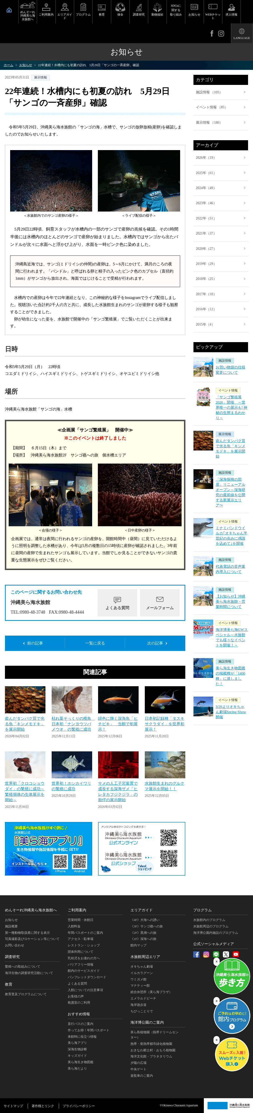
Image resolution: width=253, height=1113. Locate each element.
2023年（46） (206, 203)
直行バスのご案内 (80, 1024)
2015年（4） (205, 324)
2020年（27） (206, 249)
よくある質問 (117, 608)
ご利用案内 (46, 14)
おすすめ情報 (79, 1014)
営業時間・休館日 (80, 920)
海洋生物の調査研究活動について (29, 973)
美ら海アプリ (77, 1043)
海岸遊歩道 (138, 1005)
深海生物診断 (77, 1049)
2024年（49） (206, 188)
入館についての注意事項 (85, 990)
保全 (120, 14)
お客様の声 (76, 996)
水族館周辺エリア (145, 957)
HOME (9, 10)
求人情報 (231, 14)
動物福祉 (157, 14)
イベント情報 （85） (212, 107)
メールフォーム (160, 608)
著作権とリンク (43, 1106)
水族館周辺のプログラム (211, 926)
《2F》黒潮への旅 (143, 933)
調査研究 (139, 14)
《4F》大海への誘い (145, 920)
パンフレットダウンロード (87, 977)
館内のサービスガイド (84, 971)
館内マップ (138, 945)
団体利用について (80, 952)
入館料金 (74, 926)
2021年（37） (206, 233)
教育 (102, 14)
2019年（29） (206, 264)
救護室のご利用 (79, 1002)
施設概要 (11, 926)
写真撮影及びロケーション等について (32, 939)
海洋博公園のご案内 (147, 1022)
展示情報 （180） (209, 122)
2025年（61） (206, 173)
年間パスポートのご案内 (85, 933)
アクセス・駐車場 (80, 939)
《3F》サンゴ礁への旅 (146, 926)
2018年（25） (206, 279)
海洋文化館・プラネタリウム (151, 1056)
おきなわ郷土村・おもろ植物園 (152, 1050)
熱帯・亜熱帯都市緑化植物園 (151, 1044)
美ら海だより (77, 1068)
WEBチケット (213, 16)
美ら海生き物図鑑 (80, 1062)
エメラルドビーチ (143, 998)
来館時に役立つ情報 (82, 1036)
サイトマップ (13, 1106)
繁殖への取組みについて (22, 966)
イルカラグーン (141, 973)
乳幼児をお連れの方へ (84, 958)
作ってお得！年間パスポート (88, 1030)
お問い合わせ (14, 945)
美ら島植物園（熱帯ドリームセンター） (154, 1034)
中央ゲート (138, 1069)
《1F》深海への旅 (143, 939)
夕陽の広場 (138, 1063)
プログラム (83, 14)
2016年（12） (206, 309)
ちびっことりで (141, 1011)
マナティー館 (140, 985)
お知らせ (194, 14)
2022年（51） (206, 218)
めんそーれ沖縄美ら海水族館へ (27, 15)
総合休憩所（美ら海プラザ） (151, 992)
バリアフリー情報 (80, 964)
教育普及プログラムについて (26, 994)
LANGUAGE (241, 38)
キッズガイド (77, 1055)
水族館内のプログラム (209, 920)
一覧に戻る (95, 643)
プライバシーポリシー (79, 1106)
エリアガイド (64, 16)
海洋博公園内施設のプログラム (215, 933)
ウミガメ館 (138, 979)
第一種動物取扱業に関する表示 (27, 933)
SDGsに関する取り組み (176, 10)
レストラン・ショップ (84, 945)
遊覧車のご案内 (141, 1075)
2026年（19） (206, 157)
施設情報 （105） (209, 92)
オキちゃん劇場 (141, 966)
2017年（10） (206, 294)
